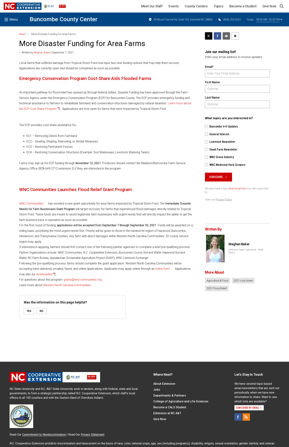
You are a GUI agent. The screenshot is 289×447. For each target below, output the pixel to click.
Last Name (212, 97)
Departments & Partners (169, 395)
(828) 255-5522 (229, 19)
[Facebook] (238, 417)
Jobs (156, 389)
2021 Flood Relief (217, 288)
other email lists (237, 188)
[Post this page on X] (208, 36)
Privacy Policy (224, 199)
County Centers (196, 6)
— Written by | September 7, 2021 (46, 52)
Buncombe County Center (64, 19)
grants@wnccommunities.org (83, 279)
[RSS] (246, 417)
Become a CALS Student (169, 407)
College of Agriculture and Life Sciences (180, 401)
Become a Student (243, 6)
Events (174, 6)
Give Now (269, 6)
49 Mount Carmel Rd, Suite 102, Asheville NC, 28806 (180, 19)
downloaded (44, 274)
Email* (209, 67)
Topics (219, 6)
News (22, 34)
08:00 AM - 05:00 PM (269, 19)
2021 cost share (243, 280)
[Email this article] (226, 36)
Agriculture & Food (217, 280)
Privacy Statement (92, 434)
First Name (212, 82)
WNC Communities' (31, 203)
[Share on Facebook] (217, 36)
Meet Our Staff (152, 6)
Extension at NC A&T (167, 413)
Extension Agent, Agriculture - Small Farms (246, 251)
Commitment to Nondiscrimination (44, 434)
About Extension (164, 383)
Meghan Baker (42, 52)
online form (162, 268)
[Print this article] (235, 36)
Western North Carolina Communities (67, 285)
